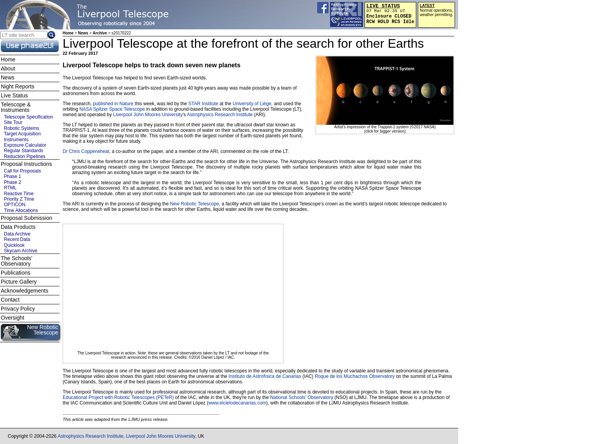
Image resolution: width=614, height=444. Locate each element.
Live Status (14, 95)
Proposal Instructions (26, 164)
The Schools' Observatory (17, 261)
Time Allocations (21, 210)
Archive (100, 33)
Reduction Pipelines (24, 156)
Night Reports (17, 86)
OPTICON (14, 204)
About (8, 68)
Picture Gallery (19, 282)
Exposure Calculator (25, 145)
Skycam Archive (20, 250)
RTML (10, 188)
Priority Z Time (19, 199)
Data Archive (17, 234)
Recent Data (17, 239)
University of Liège (252, 103)
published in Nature (113, 103)
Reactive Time (19, 193)
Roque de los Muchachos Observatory (355, 376)
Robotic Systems (21, 128)
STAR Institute (203, 103)
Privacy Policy (18, 309)
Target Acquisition (22, 134)
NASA (85, 109)
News (83, 33)
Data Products (18, 227)
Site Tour (13, 122)
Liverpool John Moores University (147, 114)
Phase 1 (12, 176)
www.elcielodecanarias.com (237, 403)
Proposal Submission (26, 218)
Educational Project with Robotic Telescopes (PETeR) (118, 397)
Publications (16, 273)
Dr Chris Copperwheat (86, 151)
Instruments (16, 139)
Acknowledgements (24, 291)
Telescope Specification (28, 117)
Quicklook (14, 245)
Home (68, 33)
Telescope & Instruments (16, 107)
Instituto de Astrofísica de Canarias (265, 376)
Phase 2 (12, 182)
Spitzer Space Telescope (119, 109)
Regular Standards (23, 150)
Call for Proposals (22, 171)
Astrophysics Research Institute (220, 114)
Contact (10, 300)
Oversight (12, 318)
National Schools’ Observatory (301, 397)
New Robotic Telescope (194, 204)
